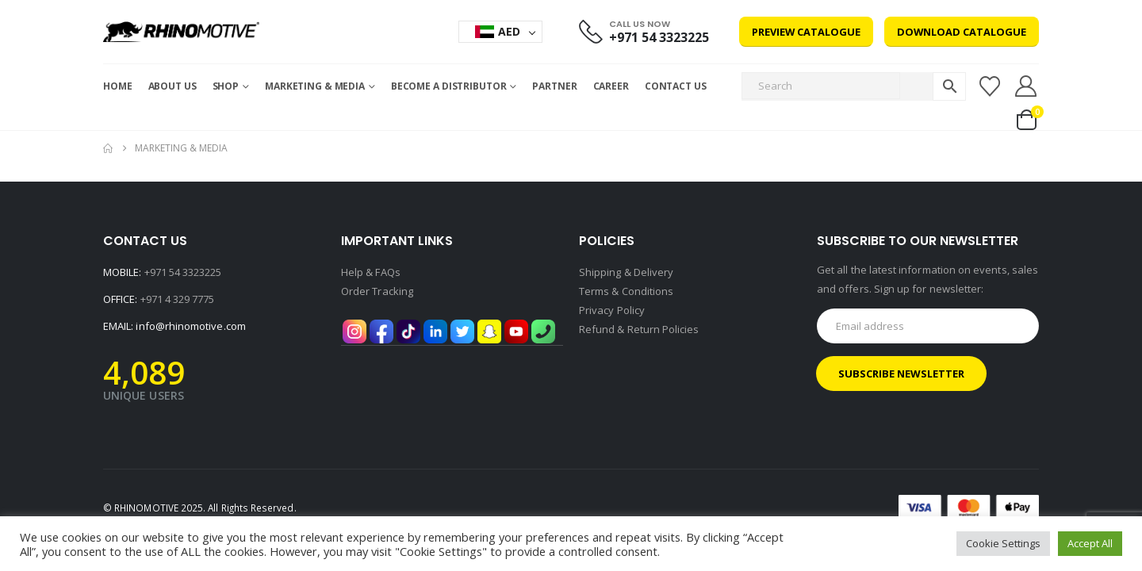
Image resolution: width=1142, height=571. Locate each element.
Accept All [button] (1090, 543)
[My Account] (1026, 86)
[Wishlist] (989, 86)
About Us (172, 86)
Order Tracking (377, 291)
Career (611, 86)
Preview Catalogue (806, 32)
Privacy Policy (612, 310)
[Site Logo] (181, 31)
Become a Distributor (449, 86)
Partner (554, 86)
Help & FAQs (370, 272)
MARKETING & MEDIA (315, 86)
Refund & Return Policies (639, 329)
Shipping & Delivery (626, 272)
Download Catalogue (961, 32)
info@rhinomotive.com (190, 326)
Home (117, 86)
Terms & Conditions (626, 291)
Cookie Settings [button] (1003, 543)
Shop (226, 86)
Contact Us (676, 86)
